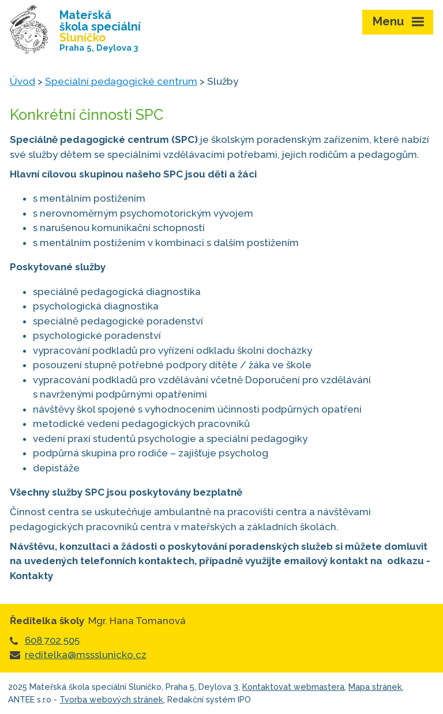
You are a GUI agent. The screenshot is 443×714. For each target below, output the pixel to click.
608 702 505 (52, 640)
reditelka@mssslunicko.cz (86, 654)
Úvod (22, 81)
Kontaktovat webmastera (293, 687)
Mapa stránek (375, 687)
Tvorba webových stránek (111, 699)
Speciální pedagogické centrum (121, 81)
